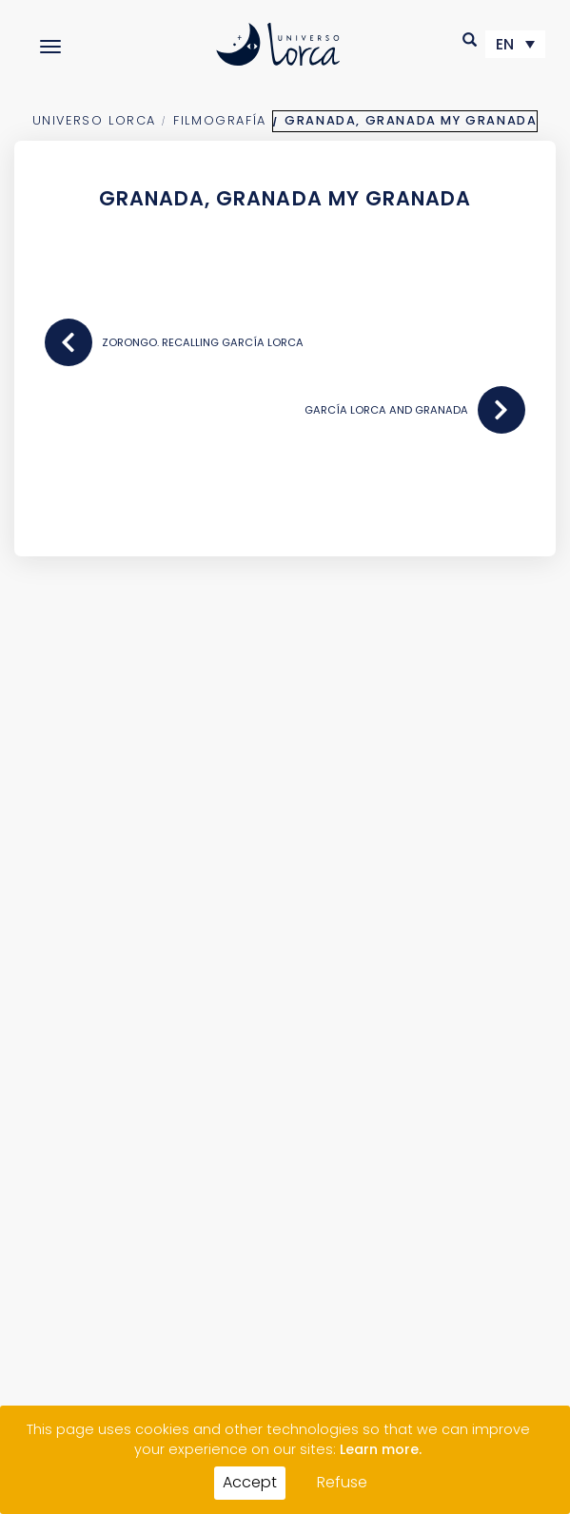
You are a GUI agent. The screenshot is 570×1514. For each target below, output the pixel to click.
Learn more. (381, 1449)
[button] (470, 39)
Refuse (342, 1482)
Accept (250, 1482)
